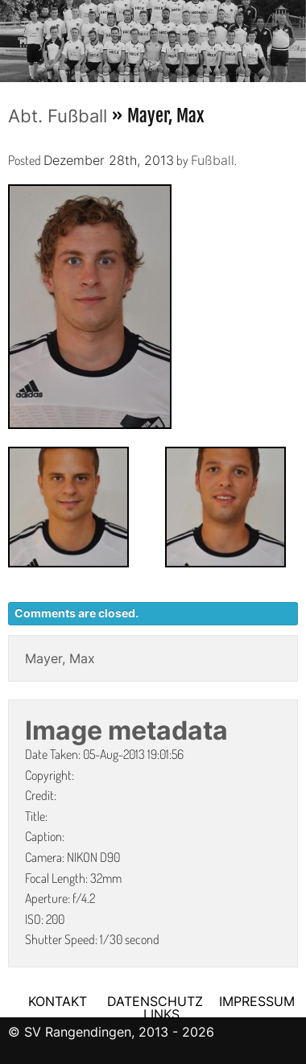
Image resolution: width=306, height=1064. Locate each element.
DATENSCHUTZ (155, 1001)
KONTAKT (57, 1001)
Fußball (212, 160)
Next (294, 36)
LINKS (161, 1014)
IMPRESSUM (257, 1001)
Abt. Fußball (57, 115)
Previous (12, 36)
